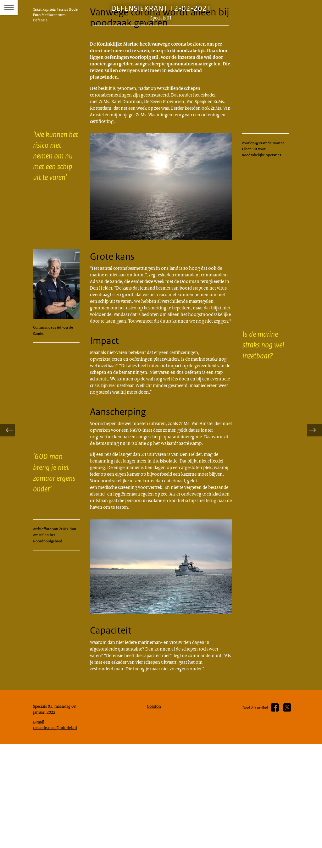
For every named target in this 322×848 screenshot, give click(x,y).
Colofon (155, 805)
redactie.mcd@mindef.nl (57, 829)
